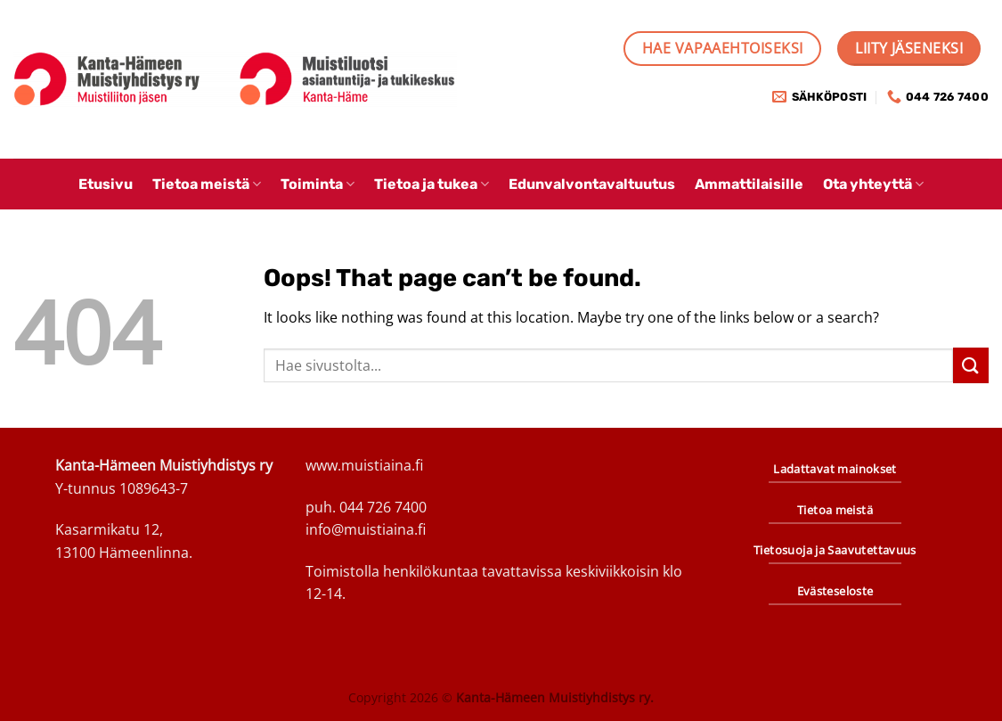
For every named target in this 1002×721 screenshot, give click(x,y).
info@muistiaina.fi (365, 529)
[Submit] (971, 365)
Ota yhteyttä (873, 184)
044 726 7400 (383, 507)
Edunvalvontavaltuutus (592, 184)
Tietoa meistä (206, 184)
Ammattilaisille (749, 184)
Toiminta (317, 184)
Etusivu (105, 184)
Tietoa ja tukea (431, 184)
